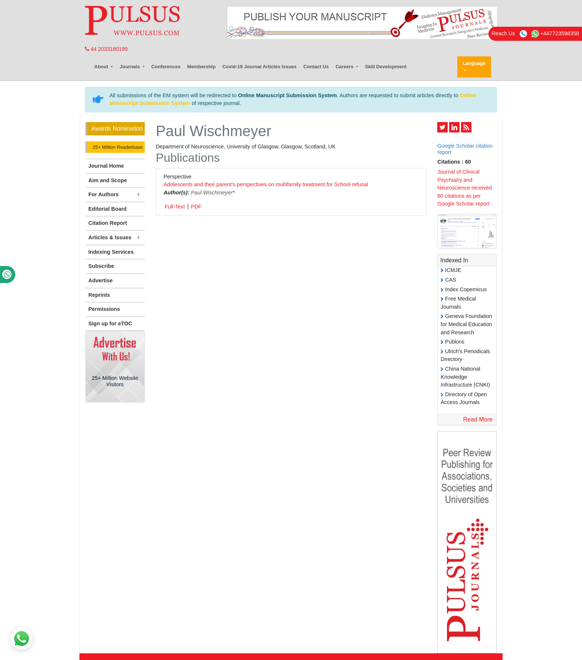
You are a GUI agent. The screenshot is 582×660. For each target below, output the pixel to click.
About (101, 66)
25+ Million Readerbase (117, 147)
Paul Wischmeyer (211, 193)
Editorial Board (107, 209)
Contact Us (316, 66)
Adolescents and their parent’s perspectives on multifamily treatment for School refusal (266, 184)
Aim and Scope (107, 180)
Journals (130, 66)
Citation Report (107, 223)
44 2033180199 (106, 49)
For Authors (115, 194)
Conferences (166, 66)
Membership (201, 66)
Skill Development (385, 66)
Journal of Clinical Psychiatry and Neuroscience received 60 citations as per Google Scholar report (464, 188)
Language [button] (474, 63)
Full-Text (175, 207)
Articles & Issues (115, 238)
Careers (345, 66)
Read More (478, 419)
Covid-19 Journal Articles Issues (259, 66)
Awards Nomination (117, 128)
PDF (196, 207)
